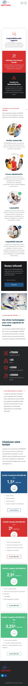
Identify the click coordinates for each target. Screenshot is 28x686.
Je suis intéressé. (14, 510)
